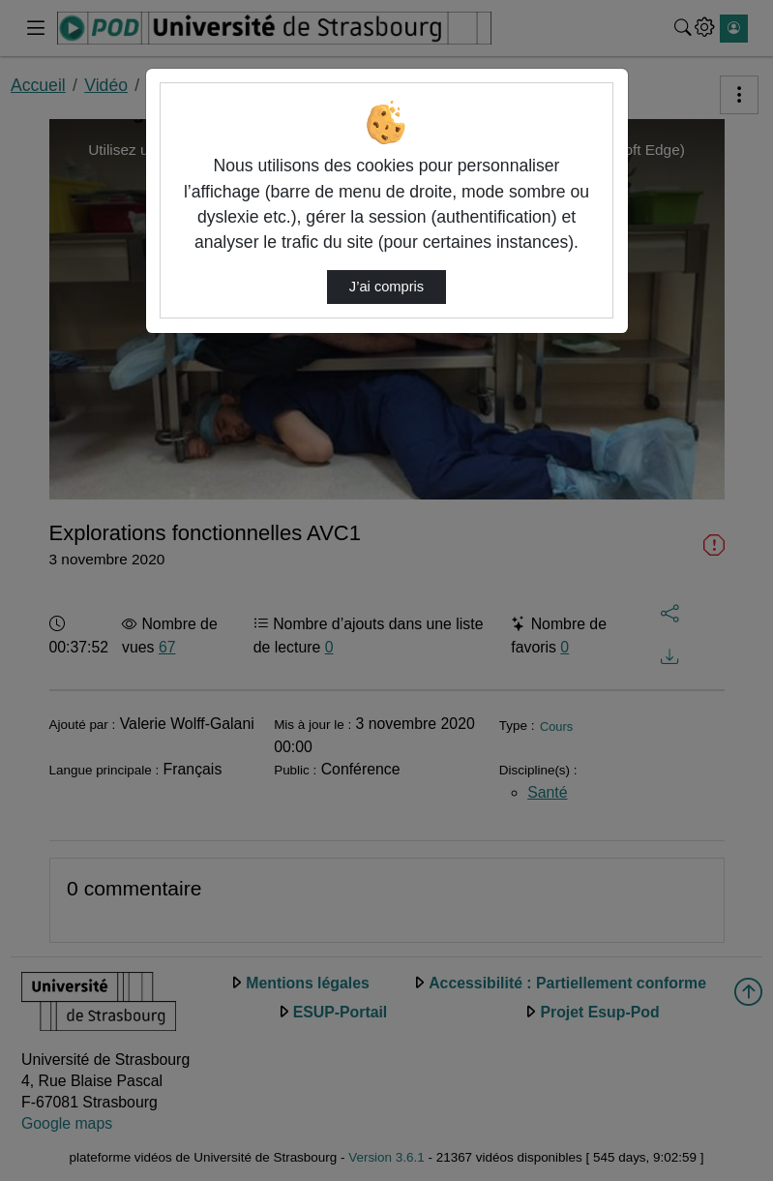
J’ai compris (386, 286)
